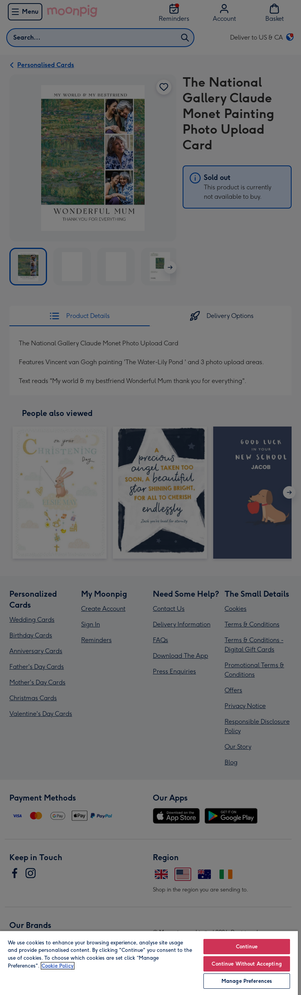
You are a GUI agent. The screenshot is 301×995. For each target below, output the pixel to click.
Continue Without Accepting (246, 964)
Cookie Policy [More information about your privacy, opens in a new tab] (58, 966)
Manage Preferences (246, 981)
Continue (247, 947)
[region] (149, 962)
